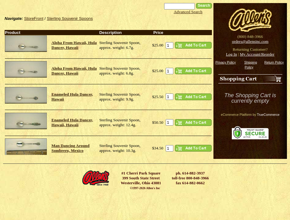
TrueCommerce (268, 114)
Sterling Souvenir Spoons (70, 18)
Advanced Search (188, 11)
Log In (231, 54)
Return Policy (274, 62)
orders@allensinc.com (250, 41)
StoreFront (33, 18)
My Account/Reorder (257, 54)
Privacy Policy (225, 62)
